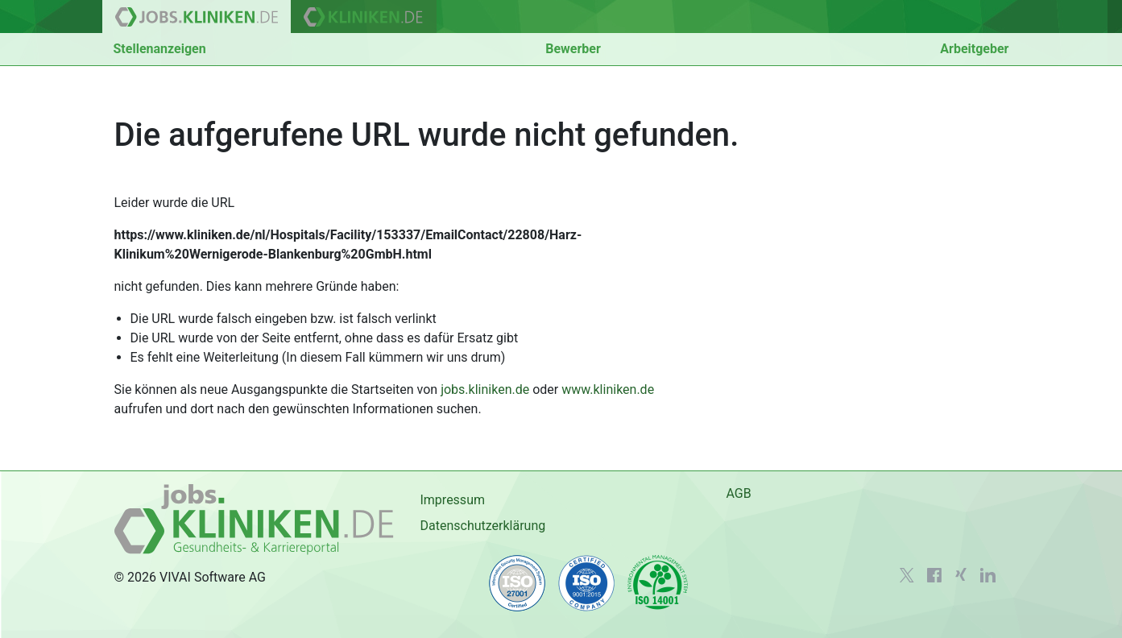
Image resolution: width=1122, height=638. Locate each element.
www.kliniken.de (607, 389)
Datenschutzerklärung (482, 525)
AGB (738, 493)
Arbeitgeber (974, 48)
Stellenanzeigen (160, 48)
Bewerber (573, 48)
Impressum (452, 500)
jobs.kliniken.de (485, 389)
